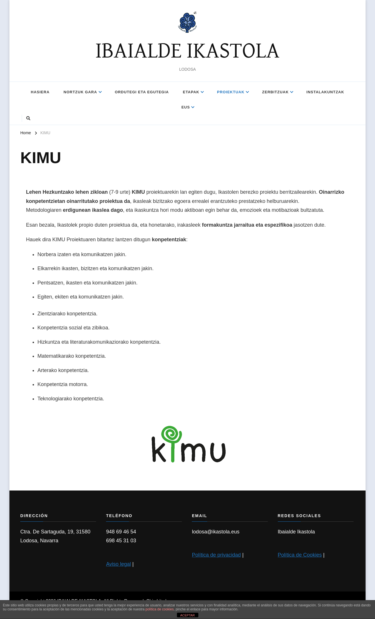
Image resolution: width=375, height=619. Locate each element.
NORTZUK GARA (80, 92)
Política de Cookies (300, 555)
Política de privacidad (216, 555)
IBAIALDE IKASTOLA (187, 51)
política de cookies (159, 609)
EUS (185, 107)
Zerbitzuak (275, 92)
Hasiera (40, 92)
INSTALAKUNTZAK (325, 92)
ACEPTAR (187, 615)
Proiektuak (230, 92)
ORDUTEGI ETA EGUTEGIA (142, 92)
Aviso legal (118, 564)
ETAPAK (191, 92)
